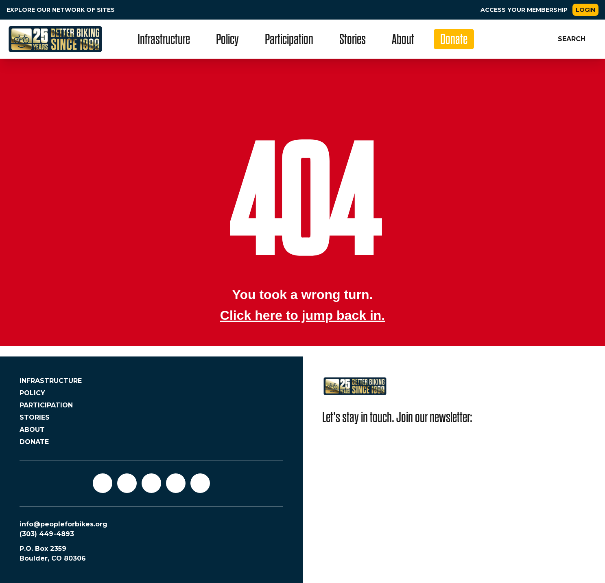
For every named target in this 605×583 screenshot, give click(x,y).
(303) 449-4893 (47, 534)
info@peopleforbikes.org (63, 524)
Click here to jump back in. (302, 315)
